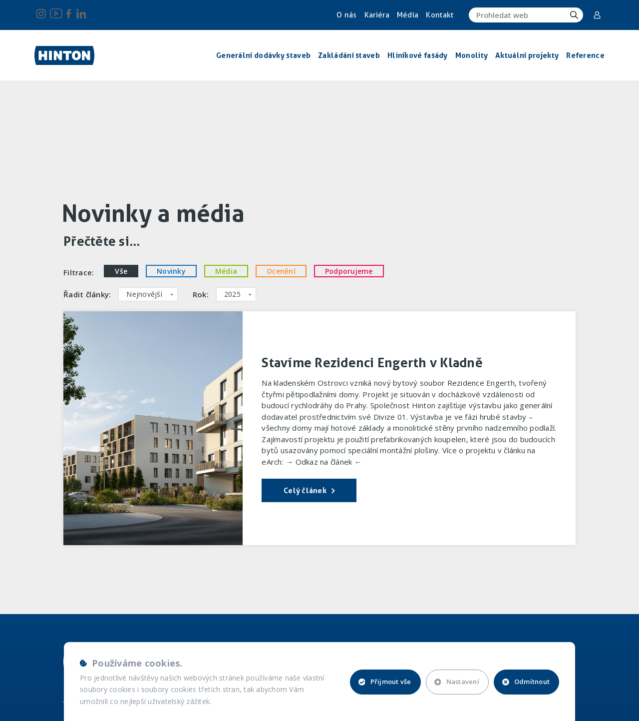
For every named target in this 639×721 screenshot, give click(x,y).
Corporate (597, 15)
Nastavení (456, 681)
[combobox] (148, 294)
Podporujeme (349, 271)
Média (408, 14)
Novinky (171, 271)
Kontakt (439, 14)
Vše (121, 271)
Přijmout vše (384, 681)
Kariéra (376, 14)
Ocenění (281, 271)
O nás (346, 14)
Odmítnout (526, 681)
